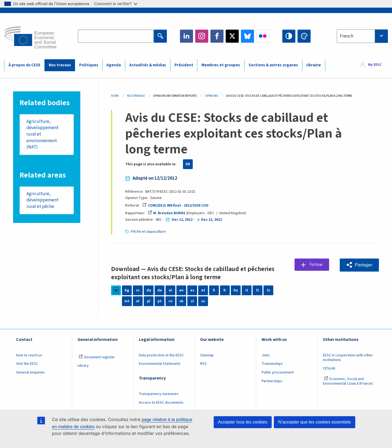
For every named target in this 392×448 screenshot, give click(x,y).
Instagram (201, 36)
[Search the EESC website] (116, 36)
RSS (203, 363)
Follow (316, 265)
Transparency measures (159, 394)
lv (268, 290)
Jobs (266, 355)
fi (214, 290)
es (192, 290)
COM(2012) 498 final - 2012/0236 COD (175, 205)
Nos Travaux (136, 96)
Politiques (88, 65)
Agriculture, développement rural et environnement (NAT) (42, 134)
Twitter (232, 36)
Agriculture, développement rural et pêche (42, 200)
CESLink (329, 368)
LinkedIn (186, 36)
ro (170, 301)
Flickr (262, 36)
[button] (359, 265)
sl (192, 301)
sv (203, 301)
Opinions (211, 96)
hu (236, 290)
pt (160, 301)
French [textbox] (346, 36)
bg (127, 290)
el (170, 290)
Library (83, 365)
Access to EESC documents (161, 402)
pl (148, 301)
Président (183, 65)
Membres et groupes (220, 65)
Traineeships (272, 363)
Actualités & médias (147, 65)
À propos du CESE (24, 65)
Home (115, 96)
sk (181, 301)
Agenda (113, 65)
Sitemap (207, 355)
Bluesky (247, 36)
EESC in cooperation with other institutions (348, 358)
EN (188, 164)
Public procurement (278, 372)
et (203, 290)
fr (224, 290)
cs (138, 290)
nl (137, 301)
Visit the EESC (27, 363)
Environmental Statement (159, 363)
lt (257, 290)
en (181, 290)
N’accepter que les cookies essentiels (314, 422)
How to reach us (29, 355)
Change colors (304, 36)
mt (127, 301)
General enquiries (30, 372)
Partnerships (272, 381)
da (148, 290)
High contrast (288, 36)
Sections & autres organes (273, 65)
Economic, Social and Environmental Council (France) (348, 381)
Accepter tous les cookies (242, 422)
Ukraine (313, 65)
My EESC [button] (375, 65)
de (159, 290)
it (246, 290)
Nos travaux (60, 65)
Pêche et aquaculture (148, 231)
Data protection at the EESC (161, 355)
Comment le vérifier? (115, 3)
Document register (97, 357)
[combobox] (362, 36)
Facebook (216, 36)
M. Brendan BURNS (166, 213)
